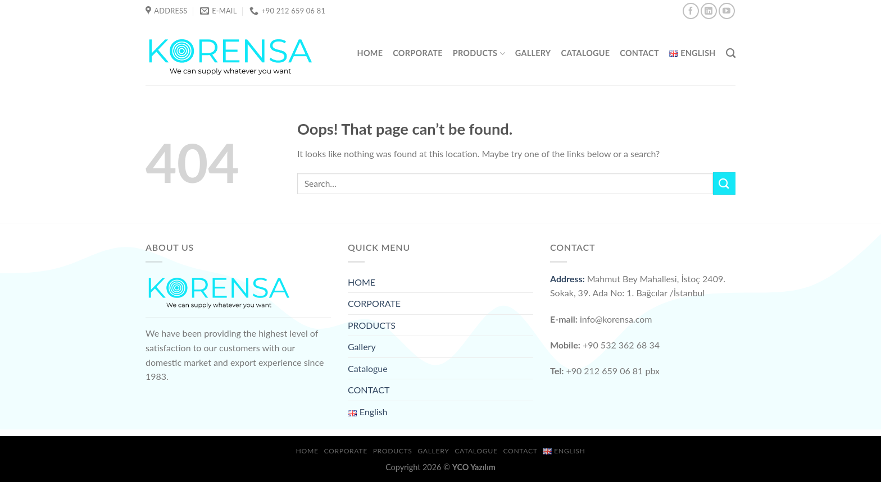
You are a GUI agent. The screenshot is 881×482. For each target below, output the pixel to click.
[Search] (730, 53)
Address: (567, 278)
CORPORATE (417, 53)
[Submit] (724, 183)
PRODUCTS (479, 53)
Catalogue (585, 53)
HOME (370, 53)
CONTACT (639, 53)
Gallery (533, 53)
